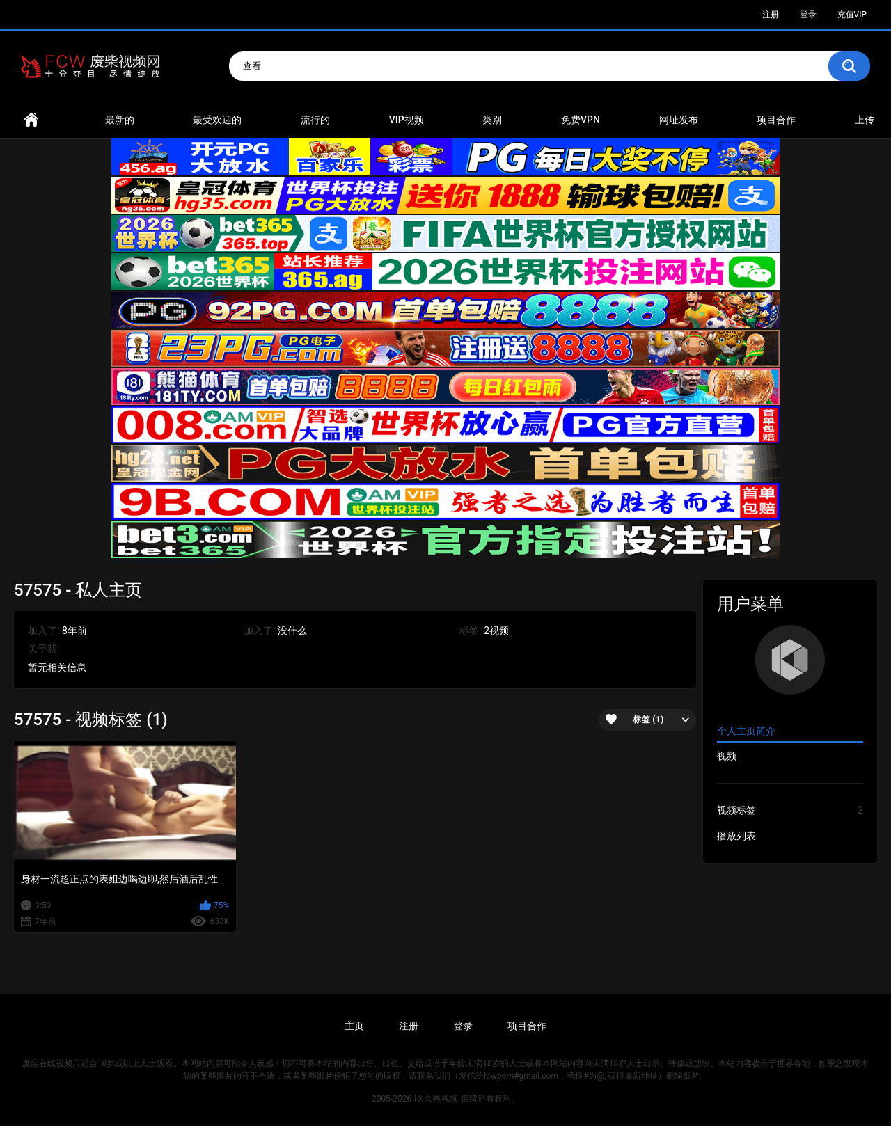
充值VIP (852, 14)
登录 (808, 14)
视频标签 (790, 810)
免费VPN (580, 119)
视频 (726, 755)
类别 (492, 119)
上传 (864, 119)
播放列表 (736, 835)
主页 (354, 1025)
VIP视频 (406, 119)
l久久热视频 (436, 1099)
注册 (770, 14)
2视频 (496, 630)
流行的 (315, 119)
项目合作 (776, 119)
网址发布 (678, 119)
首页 (31, 120)
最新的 (119, 119)
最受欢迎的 (217, 119)
